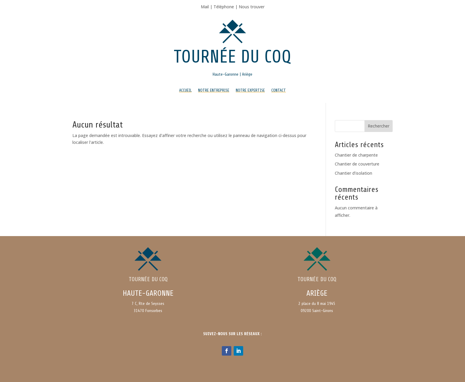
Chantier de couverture (357, 164)
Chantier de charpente (356, 155)
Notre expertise (250, 90)
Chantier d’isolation (353, 173)
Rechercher (378, 126)
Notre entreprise (213, 90)
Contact (278, 90)
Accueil (185, 90)
